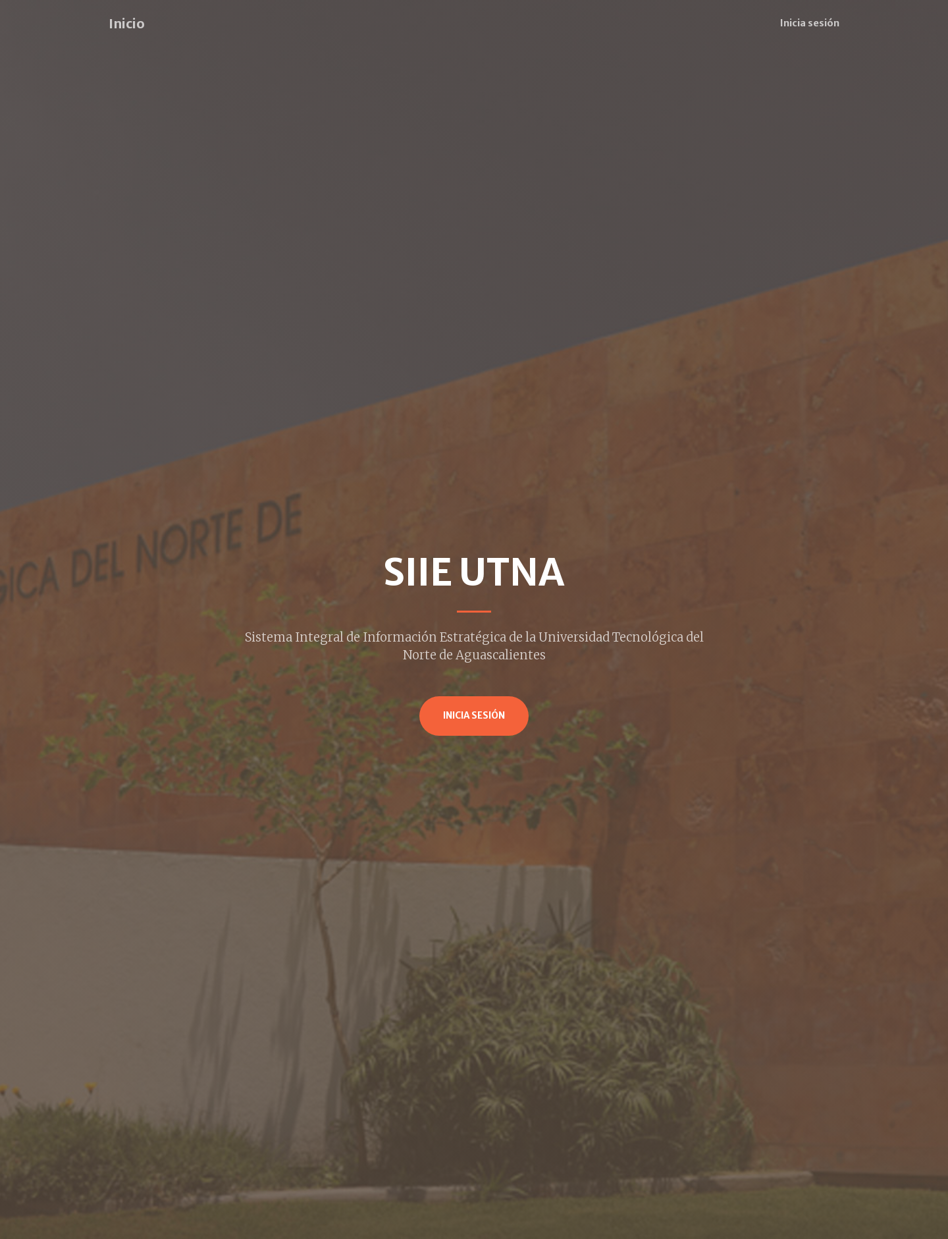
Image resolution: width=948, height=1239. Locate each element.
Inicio (127, 23)
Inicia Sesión (474, 715)
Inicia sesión (809, 23)
